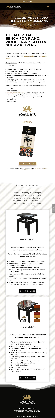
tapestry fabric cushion (15, 93)
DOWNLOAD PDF (27, 164)
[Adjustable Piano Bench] (14, 6)
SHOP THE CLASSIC (27, 291)
